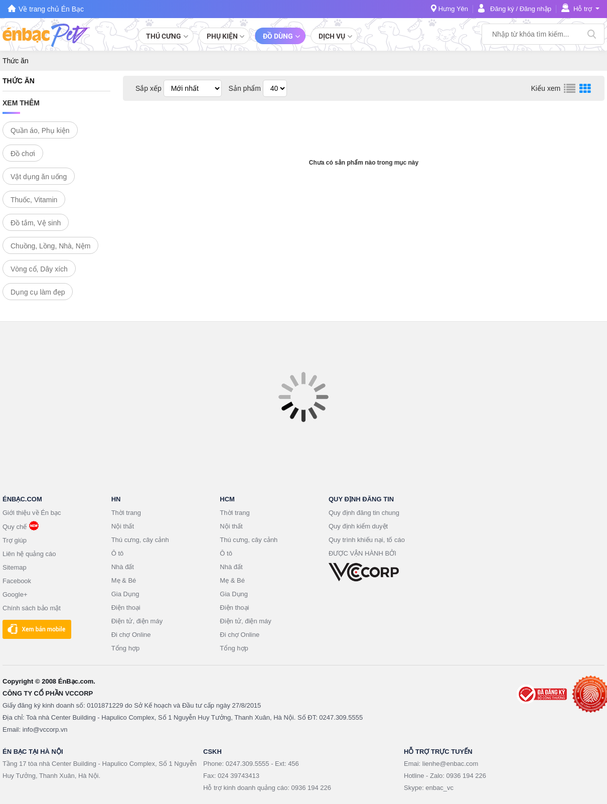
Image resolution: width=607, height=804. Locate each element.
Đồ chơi (23, 154)
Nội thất (122, 526)
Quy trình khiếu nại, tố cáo (367, 540)
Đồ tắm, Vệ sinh (36, 223)
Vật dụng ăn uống (39, 177)
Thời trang (126, 512)
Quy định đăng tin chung (364, 512)
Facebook (17, 581)
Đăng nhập (535, 9)
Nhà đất (122, 567)
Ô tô (117, 553)
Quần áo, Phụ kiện (40, 130)
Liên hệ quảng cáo (29, 554)
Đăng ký (502, 9)
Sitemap (15, 567)
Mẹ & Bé (123, 580)
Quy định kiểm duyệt (358, 526)
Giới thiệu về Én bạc (32, 512)
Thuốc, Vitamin (34, 200)
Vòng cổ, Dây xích (39, 269)
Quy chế (15, 526)
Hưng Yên (453, 9)
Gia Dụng (125, 594)
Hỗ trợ (582, 9)
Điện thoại (125, 607)
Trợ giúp (15, 540)
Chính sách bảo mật (32, 608)
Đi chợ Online (131, 634)
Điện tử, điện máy (137, 621)
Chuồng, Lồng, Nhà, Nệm (50, 246)
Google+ (15, 594)
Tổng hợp (125, 648)
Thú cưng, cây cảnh (140, 540)
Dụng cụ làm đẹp (38, 292)
